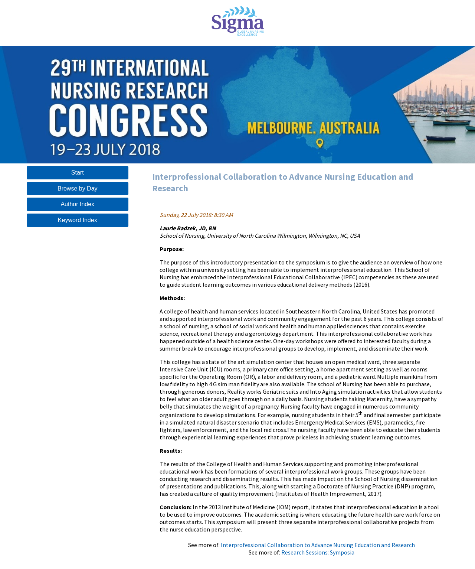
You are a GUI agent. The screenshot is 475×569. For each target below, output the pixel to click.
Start (77, 172)
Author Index (77, 204)
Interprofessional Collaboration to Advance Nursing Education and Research (318, 545)
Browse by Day (78, 188)
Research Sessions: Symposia (317, 552)
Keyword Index (77, 220)
